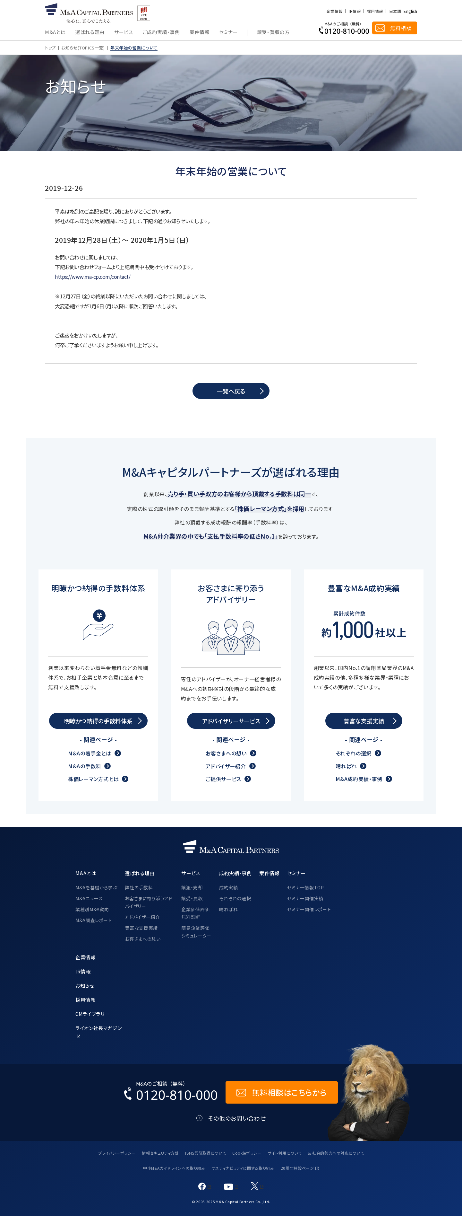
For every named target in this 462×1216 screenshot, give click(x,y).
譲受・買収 (191, 898)
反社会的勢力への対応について (336, 1153)
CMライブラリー (92, 1013)
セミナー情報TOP (305, 887)
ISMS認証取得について (205, 1153)
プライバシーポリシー (116, 1153)
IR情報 (354, 11)
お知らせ (84, 985)
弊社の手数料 (139, 887)
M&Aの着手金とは (89, 753)
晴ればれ (346, 766)
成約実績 (228, 887)
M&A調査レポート (93, 920)
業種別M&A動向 (92, 909)
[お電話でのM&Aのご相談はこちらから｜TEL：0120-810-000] (171, 1092)
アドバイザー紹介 (226, 766)
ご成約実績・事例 (161, 32)
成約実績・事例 (235, 873)
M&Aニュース (89, 898)
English (410, 11)
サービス (123, 32)
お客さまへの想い (226, 753)
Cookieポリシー (246, 1153)
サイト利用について (285, 1153)
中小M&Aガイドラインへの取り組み (174, 1168)
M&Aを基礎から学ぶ (96, 887)
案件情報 (200, 32)
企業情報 (334, 11)
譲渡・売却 (191, 887)
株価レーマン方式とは (93, 779)
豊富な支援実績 (141, 928)
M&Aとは (55, 32)
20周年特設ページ (297, 1168)
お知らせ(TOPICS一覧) (83, 48)
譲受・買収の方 (273, 32)
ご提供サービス (223, 779)
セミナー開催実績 (305, 898)
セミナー (228, 32)
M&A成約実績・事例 (359, 779)
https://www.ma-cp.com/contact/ (92, 276)
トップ (50, 48)
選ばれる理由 (90, 32)
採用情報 (375, 11)
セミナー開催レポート (309, 909)
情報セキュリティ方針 (160, 1153)
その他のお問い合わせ (237, 1118)
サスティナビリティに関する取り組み (243, 1168)
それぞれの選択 (354, 753)
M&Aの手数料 (84, 766)
